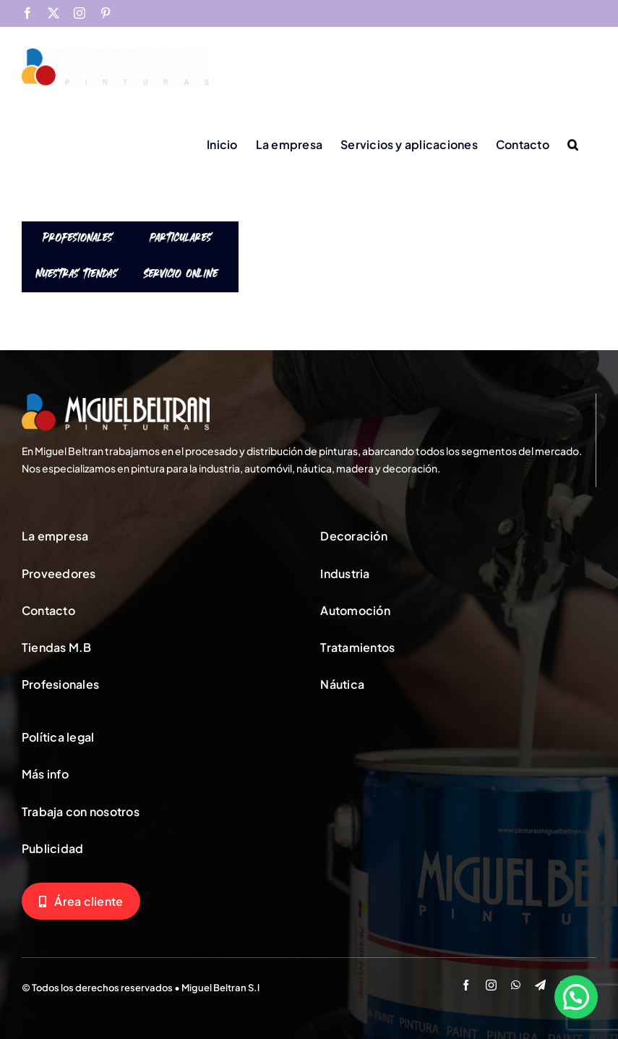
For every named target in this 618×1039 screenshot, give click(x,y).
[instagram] (491, 985)
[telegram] (540, 985)
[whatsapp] (515, 985)
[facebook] (465, 985)
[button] (572, 143)
